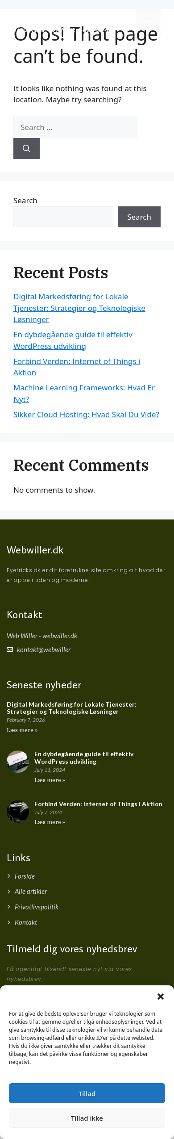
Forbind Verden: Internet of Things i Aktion (98, 804)
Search (25, 200)
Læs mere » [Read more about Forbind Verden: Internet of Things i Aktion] (49, 822)
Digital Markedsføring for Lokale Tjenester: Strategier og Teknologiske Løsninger (79, 307)
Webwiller (41, 17)
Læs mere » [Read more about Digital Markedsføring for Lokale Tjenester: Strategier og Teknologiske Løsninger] (22, 730)
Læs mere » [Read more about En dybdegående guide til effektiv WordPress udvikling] (49, 780)
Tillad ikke (87, 1118)
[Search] (26, 148)
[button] (160, 996)
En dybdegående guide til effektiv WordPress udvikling (83, 757)
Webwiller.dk (35, 549)
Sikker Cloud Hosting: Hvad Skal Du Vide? (86, 414)
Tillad (87, 1093)
